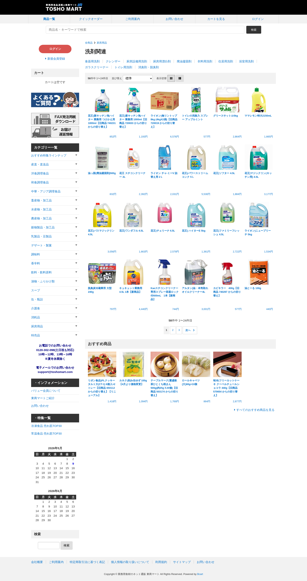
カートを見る (216, 19)
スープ (35, 290)
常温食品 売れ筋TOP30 (46, 433)
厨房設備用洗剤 (136, 61)
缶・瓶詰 (37, 299)
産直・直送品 (40, 164)
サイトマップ (182, 562)
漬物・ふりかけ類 (43, 281)
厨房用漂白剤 (162, 61)
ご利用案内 (132, 19)
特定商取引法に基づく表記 (87, 562)
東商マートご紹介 (43, 398)
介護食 (35, 308)
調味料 (35, 254)
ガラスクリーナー (96, 67)
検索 (253, 29)
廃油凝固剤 (184, 61)
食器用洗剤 (92, 61)
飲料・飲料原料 (41, 272)
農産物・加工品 (41, 218)
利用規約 (161, 562)
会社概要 (37, 562)
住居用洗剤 (225, 61)
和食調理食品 (40, 182)
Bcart (200, 574)
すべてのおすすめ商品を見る (255, 409)
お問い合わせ (174, 19)
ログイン (258, 19)
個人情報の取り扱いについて (130, 562)
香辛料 (35, 263)
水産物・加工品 (41, 209)
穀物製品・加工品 (43, 227)
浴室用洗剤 (246, 61)
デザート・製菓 (41, 245)
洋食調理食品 (40, 173)
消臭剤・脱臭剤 (148, 67)
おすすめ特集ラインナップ (48, 155)
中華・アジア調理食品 (45, 191)
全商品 (89, 42)
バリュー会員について (45, 390)
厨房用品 (102, 42)
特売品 (35, 335)
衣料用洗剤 (205, 61)
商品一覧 (49, 19)
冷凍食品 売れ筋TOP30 (46, 425)
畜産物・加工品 (41, 200)
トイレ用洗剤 (123, 67)
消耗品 (35, 317)
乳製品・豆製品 (41, 236)
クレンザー (113, 61)
